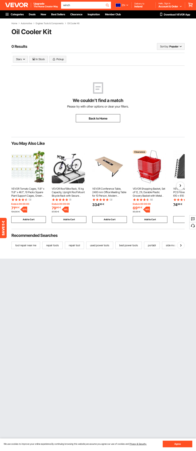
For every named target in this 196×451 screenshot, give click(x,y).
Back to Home (98, 118)
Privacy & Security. (138, 444)
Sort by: (164, 46)
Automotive (26, 23)
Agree (177, 444)
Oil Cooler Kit (73, 23)
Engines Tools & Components (50, 23)
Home (14, 23)
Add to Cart (28, 219)
